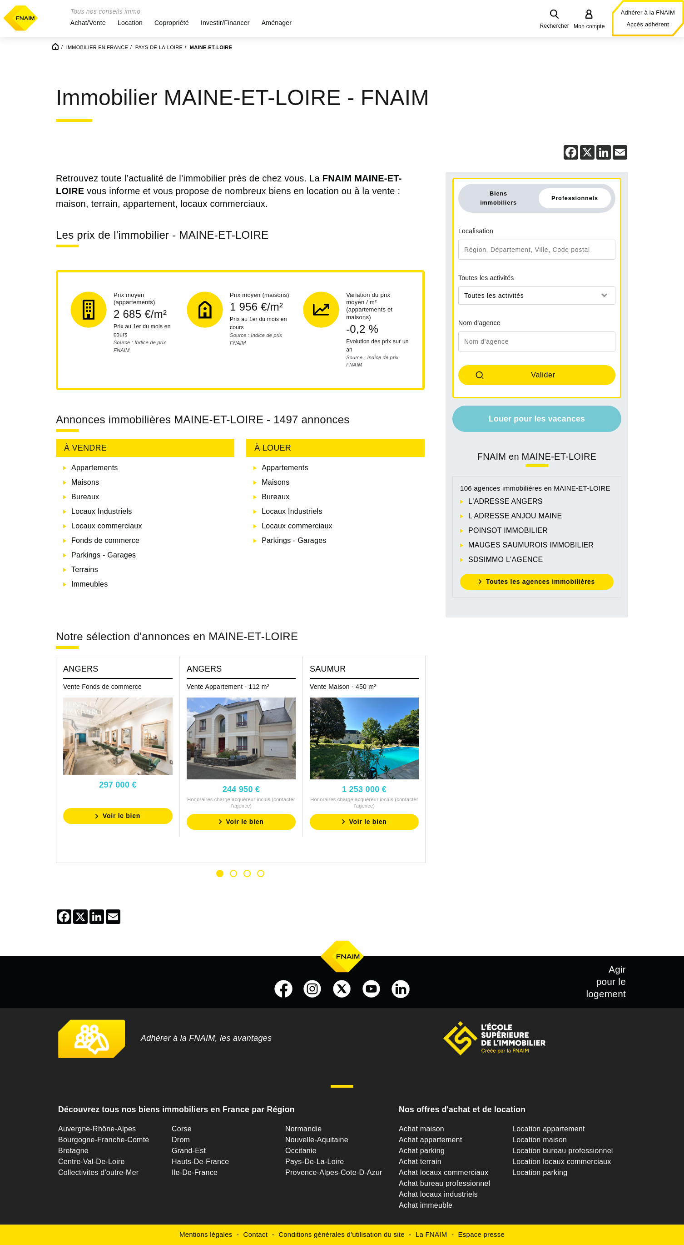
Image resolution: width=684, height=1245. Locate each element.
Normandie (303, 1129)
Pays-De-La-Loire (314, 1161)
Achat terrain (420, 1161)
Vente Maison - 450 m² (343, 686)
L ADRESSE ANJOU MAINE (515, 516)
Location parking (539, 1172)
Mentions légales (206, 1234)
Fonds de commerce (105, 540)
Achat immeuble (425, 1205)
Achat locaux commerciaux (443, 1172)
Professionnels (574, 198)
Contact (255, 1234)
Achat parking (422, 1151)
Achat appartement (430, 1140)
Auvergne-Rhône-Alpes (97, 1129)
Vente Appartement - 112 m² (228, 686)
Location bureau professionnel (562, 1151)
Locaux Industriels (101, 511)
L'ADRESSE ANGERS (505, 501)
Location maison (539, 1140)
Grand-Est (189, 1151)
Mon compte (589, 26)
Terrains (84, 569)
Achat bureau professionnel (444, 1183)
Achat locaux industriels (438, 1194)
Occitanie (301, 1151)
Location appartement (548, 1129)
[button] (88, 22)
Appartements (94, 468)
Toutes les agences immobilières (540, 581)
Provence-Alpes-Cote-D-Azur (333, 1172)
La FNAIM (431, 1234)
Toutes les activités (486, 277)
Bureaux (85, 497)
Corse (182, 1129)
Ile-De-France (195, 1172)
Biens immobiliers (498, 198)
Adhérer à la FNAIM (648, 12)
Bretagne (73, 1151)
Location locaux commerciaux (561, 1161)
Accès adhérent (647, 24)
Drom (181, 1140)
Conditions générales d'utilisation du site (341, 1234)
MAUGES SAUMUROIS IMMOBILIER (531, 545)
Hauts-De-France (200, 1161)
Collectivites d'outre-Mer (98, 1172)
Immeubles (89, 584)
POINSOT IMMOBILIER (508, 530)
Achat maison (421, 1129)
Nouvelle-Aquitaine (316, 1140)
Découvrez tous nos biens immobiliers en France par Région (176, 1109)
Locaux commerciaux (106, 526)
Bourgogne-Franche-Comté (103, 1140)
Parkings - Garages (103, 555)
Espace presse (481, 1234)
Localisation (475, 231)
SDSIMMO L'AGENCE (505, 559)
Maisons (85, 482)
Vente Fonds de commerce (102, 686)
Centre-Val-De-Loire (91, 1161)
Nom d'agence (479, 322)
